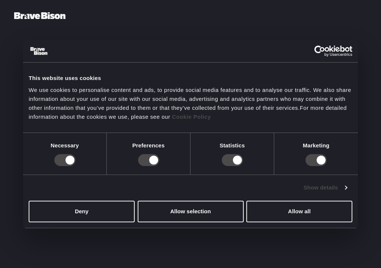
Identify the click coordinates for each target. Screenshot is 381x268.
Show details (321, 187)
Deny (82, 211)
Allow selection (190, 211)
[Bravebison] (39, 15)
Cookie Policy (191, 117)
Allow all (299, 211)
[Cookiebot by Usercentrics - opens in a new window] (319, 51)
